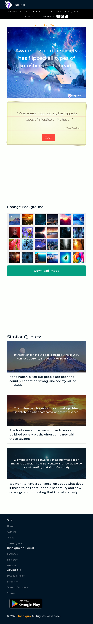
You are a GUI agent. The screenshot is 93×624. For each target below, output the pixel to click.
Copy (48, 137)
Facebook (12, 554)
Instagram (12, 559)
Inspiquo (24, 616)
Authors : (13, 11)
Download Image (46, 271)
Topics (10, 537)
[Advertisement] (46, 171)
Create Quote (14, 543)
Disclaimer (13, 581)
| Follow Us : (49, 16)
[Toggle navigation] (84, 5)
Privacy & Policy (15, 575)
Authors (11, 531)
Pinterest (12, 565)
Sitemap (11, 593)
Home (10, 526)
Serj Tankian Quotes (46, 25)
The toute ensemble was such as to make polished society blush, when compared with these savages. (42, 434)
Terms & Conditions (17, 587)
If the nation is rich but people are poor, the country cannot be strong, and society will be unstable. (42, 381)
